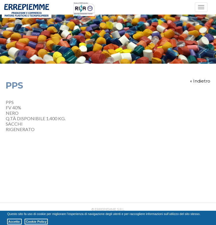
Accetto (14, 221)
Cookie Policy (36, 221)
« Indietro (200, 81)
